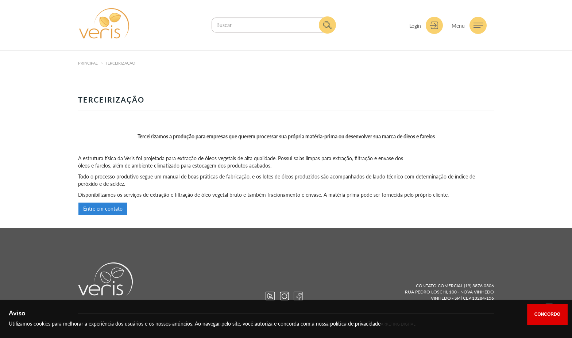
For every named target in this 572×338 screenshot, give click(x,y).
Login (415, 26)
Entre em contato (103, 209)
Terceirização (120, 63)
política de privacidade (355, 323)
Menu (458, 26)
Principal (88, 63)
